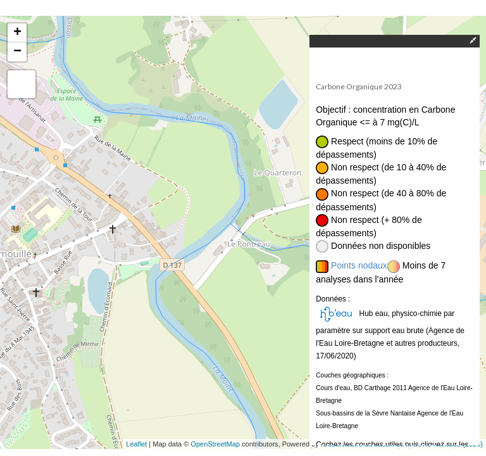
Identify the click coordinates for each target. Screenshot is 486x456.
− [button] (17, 51)
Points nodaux (359, 265)
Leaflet (136, 444)
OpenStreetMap (215, 444)
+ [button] (17, 32)
